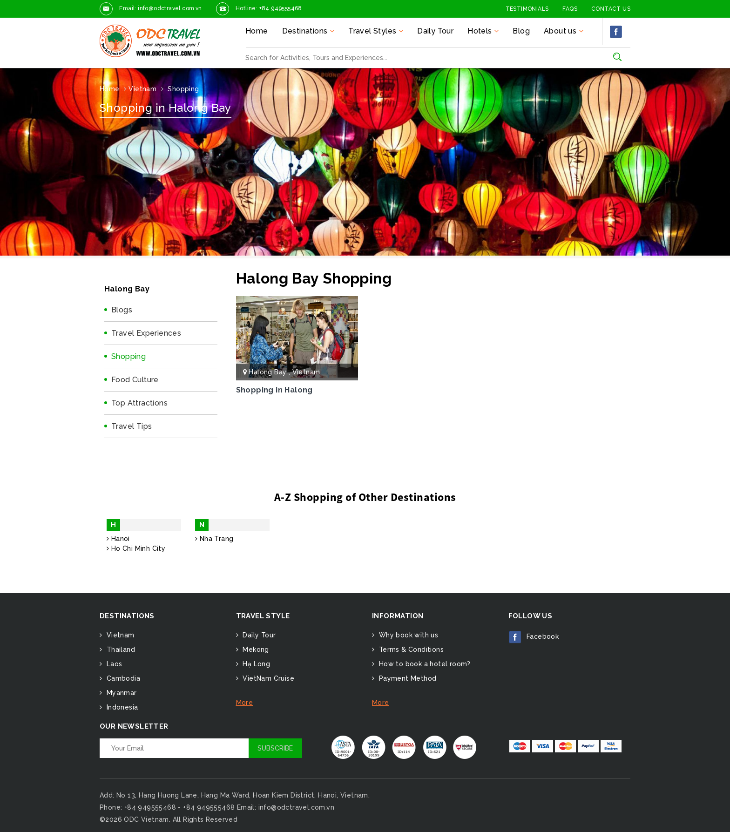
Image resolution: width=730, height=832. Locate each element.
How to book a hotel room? (423, 664)
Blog (521, 31)
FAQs (569, 9)
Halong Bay (268, 372)
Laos (113, 664)
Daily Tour (435, 31)
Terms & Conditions (410, 649)
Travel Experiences (146, 333)
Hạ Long (255, 664)
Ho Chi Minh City (136, 548)
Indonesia (121, 707)
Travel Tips (131, 426)
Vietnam (306, 372)
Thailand (119, 649)
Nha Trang (214, 538)
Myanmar (120, 693)
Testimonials (527, 9)
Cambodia (122, 678)
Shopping (128, 356)
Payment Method (406, 678)
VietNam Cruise (267, 678)
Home (256, 31)
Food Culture (135, 379)
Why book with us (407, 635)
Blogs (121, 309)
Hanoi (118, 538)
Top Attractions (139, 403)
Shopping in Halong (274, 390)
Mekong (255, 649)
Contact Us (610, 9)
